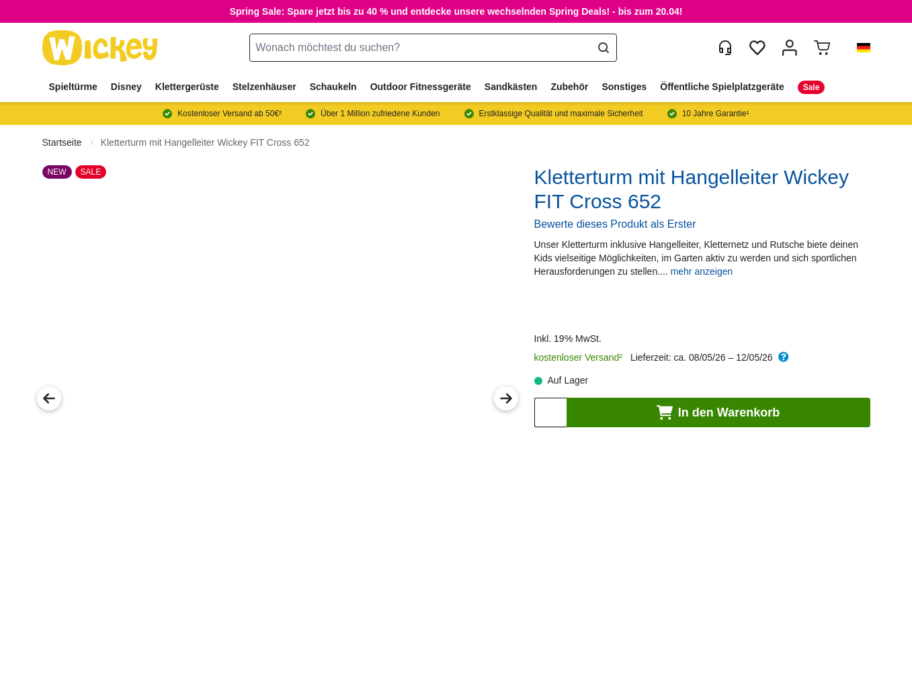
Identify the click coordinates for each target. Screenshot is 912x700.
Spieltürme (73, 86)
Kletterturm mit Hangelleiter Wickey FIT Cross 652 (205, 142)
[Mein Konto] (790, 48)
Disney (126, 86)
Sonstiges (624, 86)
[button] (858, 47)
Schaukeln (333, 86)
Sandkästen (511, 86)
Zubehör (569, 86)
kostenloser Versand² (578, 357)
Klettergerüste (187, 86)
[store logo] (100, 48)
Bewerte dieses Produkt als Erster (615, 224)
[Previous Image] (49, 398)
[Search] (603, 48)
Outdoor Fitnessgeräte (420, 86)
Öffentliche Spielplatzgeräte (722, 86)
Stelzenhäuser (264, 86)
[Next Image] (506, 398)
